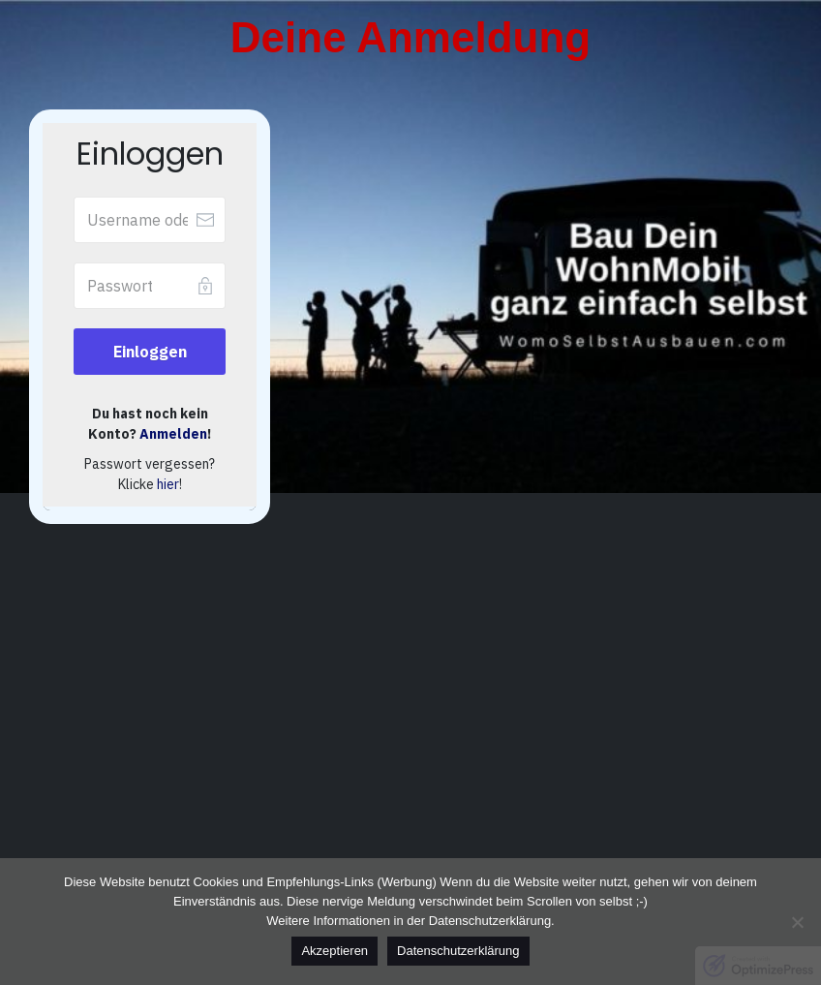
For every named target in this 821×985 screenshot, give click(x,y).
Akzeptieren (334, 950)
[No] (796, 922)
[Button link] (150, 351)
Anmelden (173, 434)
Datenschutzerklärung (458, 950)
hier (168, 484)
